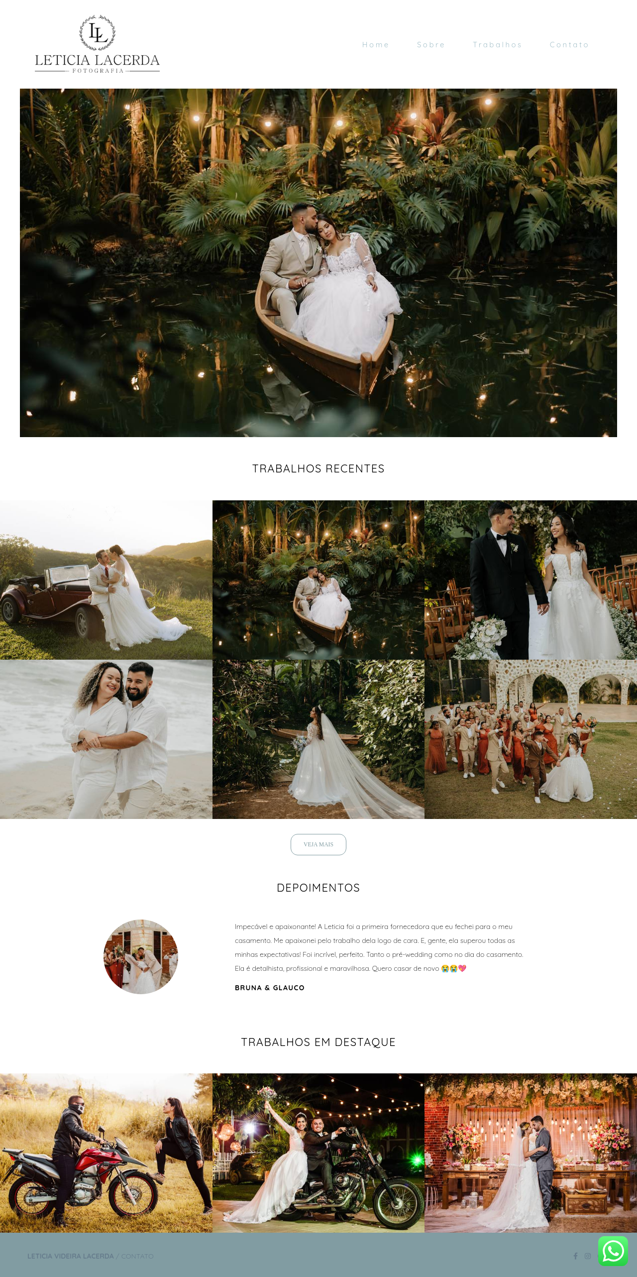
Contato (570, 44)
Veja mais (318, 844)
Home (376, 44)
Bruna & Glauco (270, 987)
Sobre (431, 44)
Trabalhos (498, 44)
